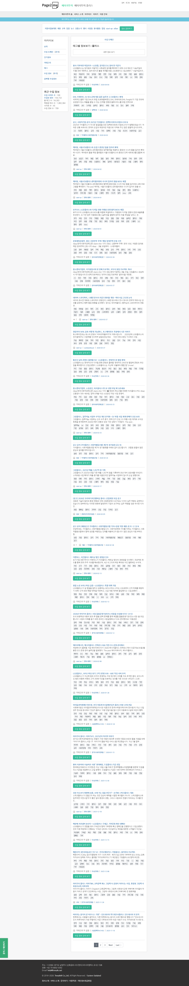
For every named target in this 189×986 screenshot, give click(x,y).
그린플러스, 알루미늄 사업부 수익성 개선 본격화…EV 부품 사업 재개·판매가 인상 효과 (106, 417)
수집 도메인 (48, 52)
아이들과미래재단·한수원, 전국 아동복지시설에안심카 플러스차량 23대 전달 (102, 705)
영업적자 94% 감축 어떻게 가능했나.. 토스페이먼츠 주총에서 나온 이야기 (101, 332)
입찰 (68, 28)
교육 (63, 28)
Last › (119, 945)
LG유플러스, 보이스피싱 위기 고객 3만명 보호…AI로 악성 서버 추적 (99, 673)
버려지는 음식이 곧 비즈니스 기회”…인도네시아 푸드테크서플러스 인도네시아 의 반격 (106, 914)
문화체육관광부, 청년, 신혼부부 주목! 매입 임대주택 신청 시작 (97, 241)
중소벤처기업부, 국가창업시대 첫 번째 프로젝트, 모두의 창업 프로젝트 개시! (102, 269)
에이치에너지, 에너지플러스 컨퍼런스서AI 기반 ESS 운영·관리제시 (98, 645)
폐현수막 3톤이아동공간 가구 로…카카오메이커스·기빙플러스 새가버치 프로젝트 (104, 852)
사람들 (90, 28)
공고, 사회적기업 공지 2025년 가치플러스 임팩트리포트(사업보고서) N (100, 122)
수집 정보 (47, 73)
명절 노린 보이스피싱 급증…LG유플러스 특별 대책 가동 (94, 585)
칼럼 (103, 28)
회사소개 (45, 981)
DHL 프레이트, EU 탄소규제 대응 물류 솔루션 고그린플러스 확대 (98, 97)
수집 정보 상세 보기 (82, 90)
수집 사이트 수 (49, 95)
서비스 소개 (78, 14)
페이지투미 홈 (67, 14)
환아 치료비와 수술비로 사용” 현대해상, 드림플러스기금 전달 (96, 764)
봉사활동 (97, 28)
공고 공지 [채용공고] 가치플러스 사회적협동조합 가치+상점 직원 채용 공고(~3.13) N (106, 526)
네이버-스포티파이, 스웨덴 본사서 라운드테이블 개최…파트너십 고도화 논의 (102, 298)
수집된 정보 (48, 98)
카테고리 (47, 63)
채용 (59, 28)
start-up (109, 28)
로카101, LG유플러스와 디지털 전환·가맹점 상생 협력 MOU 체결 (98, 210)
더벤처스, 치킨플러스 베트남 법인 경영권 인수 (91, 557)
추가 (57, 52)
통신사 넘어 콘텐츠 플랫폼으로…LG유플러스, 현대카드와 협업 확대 (99, 360)
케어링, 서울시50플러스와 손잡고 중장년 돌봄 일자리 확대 (95, 147)
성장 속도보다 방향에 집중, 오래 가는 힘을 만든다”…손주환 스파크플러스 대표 (103, 793)
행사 (84, 28)
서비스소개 (55, 981)
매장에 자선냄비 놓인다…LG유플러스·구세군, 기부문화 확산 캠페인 (99, 824)
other (116, 28)
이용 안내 (103, 14)
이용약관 (72, 981)
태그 (46, 68)
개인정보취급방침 (84, 981)
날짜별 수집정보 (50, 79)
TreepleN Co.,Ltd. (62, 975)
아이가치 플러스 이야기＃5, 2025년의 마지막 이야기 (93, 736)
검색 (123, 3)
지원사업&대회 (50, 28)
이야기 (95, 14)
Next (111, 945)
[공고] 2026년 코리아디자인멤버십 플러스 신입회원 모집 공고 (97, 498)
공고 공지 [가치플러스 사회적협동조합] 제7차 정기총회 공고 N (97, 445)
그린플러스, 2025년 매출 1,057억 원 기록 (89, 470)
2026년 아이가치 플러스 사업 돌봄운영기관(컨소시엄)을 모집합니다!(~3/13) (103, 614)
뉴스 (72, 28)
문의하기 (64, 981)
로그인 (128, 3)
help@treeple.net (55, 970)
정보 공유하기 (126, 29)
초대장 (140, 3)
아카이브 (88, 14)
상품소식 (78, 28)
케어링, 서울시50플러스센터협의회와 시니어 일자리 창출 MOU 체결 (99, 181)
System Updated (94, 975)
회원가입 (133, 3)
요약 (46, 46)
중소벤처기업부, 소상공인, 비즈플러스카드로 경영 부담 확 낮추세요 (99, 388)
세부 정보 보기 (109, 52)
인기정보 (47, 57)
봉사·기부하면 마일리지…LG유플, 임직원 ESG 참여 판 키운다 (97, 65)
